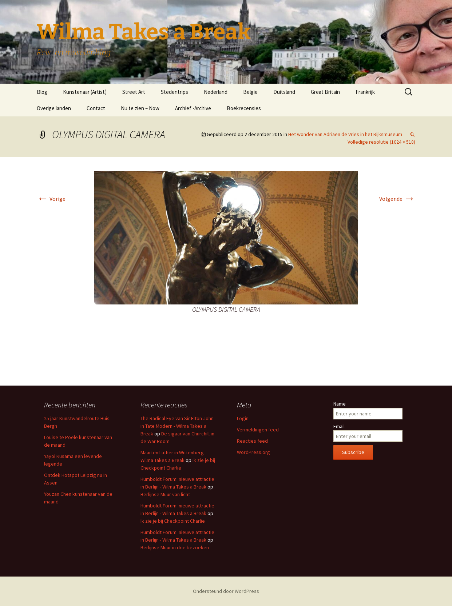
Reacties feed (252, 441)
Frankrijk (365, 91)
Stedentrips (174, 91)
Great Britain (325, 91)
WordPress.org (253, 452)
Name (339, 403)
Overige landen (54, 108)
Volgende (397, 198)
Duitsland (284, 91)
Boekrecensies (244, 108)
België (250, 91)
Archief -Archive (193, 108)
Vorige (51, 198)
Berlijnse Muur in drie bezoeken (174, 547)
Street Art (133, 91)
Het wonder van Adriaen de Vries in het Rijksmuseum (345, 134)
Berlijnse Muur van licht (165, 494)
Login (243, 418)
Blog (42, 91)
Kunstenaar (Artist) (85, 91)
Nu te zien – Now (140, 108)
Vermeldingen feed (258, 429)
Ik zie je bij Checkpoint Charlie (172, 521)
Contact (96, 108)
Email (339, 426)
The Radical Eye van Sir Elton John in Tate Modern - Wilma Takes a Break (177, 426)
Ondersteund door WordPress (226, 591)
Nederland (215, 91)
